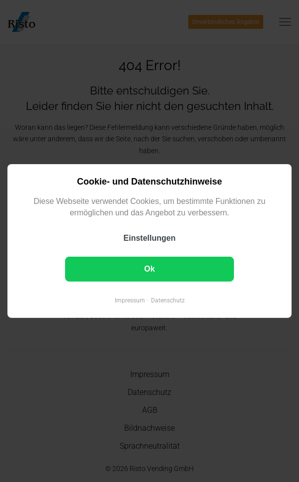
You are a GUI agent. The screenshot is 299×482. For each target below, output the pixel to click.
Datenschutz (168, 300)
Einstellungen (150, 238)
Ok (149, 269)
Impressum (130, 300)
